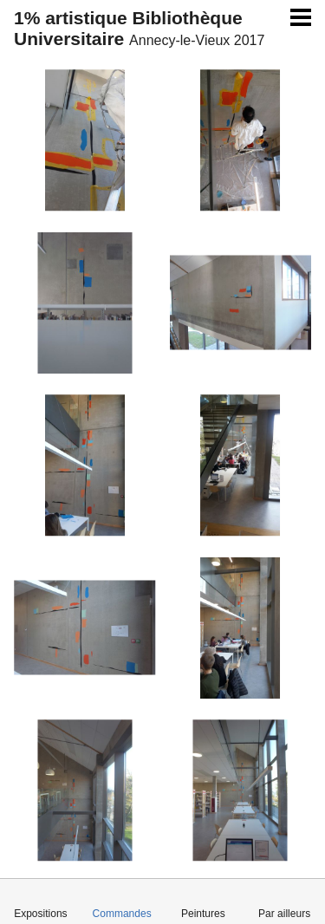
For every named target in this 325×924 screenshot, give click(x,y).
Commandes (122, 914)
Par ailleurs (284, 914)
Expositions (40, 914)
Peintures (203, 914)
